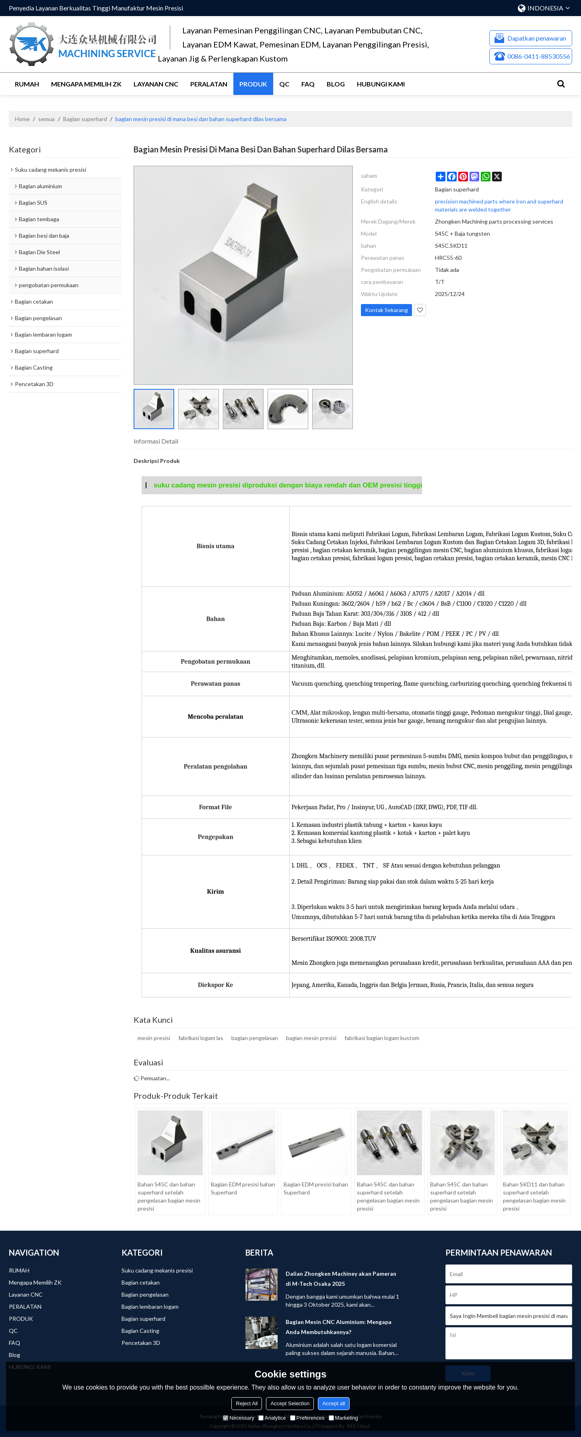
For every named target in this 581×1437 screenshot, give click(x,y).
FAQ (308, 84)
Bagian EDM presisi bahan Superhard (243, 1188)
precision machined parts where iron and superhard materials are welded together (499, 205)
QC (284, 84)
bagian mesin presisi (311, 1037)
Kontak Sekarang (386, 309)
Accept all (333, 1403)
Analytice (272, 1418)
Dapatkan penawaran (536, 38)
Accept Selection (289, 1403)
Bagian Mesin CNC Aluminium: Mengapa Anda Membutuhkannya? (338, 1326)
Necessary (238, 1418)
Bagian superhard (85, 118)
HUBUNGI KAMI (381, 84)
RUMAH (27, 84)
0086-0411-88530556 (538, 56)
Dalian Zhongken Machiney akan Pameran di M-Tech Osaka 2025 (341, 1278)
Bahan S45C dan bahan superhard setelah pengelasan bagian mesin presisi (169, 1196)
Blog (336, 84)
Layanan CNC (156, 84)
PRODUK (253, 84)
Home (22, 118)
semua (46, 118)
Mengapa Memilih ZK (86, 84)
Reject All (247, 1403)
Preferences (307, 1418)
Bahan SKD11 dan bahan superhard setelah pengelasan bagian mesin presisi (534, 1196)
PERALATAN (208, 84)
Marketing (343, 1418)
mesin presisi (154, 1037)
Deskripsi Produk (157, 460)
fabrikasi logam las (200, 1037)
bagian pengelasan (254, 1037)
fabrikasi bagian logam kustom (381, 1037)
